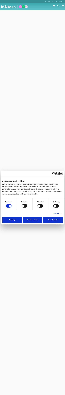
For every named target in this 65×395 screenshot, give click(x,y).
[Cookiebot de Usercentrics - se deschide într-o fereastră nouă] (54, 173)
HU (53, 1)
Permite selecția (32, 220)
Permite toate (53, 220)
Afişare (56, 213)
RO (45, 1)
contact (59, 1)
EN (49, 1)
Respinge (12, 220)
